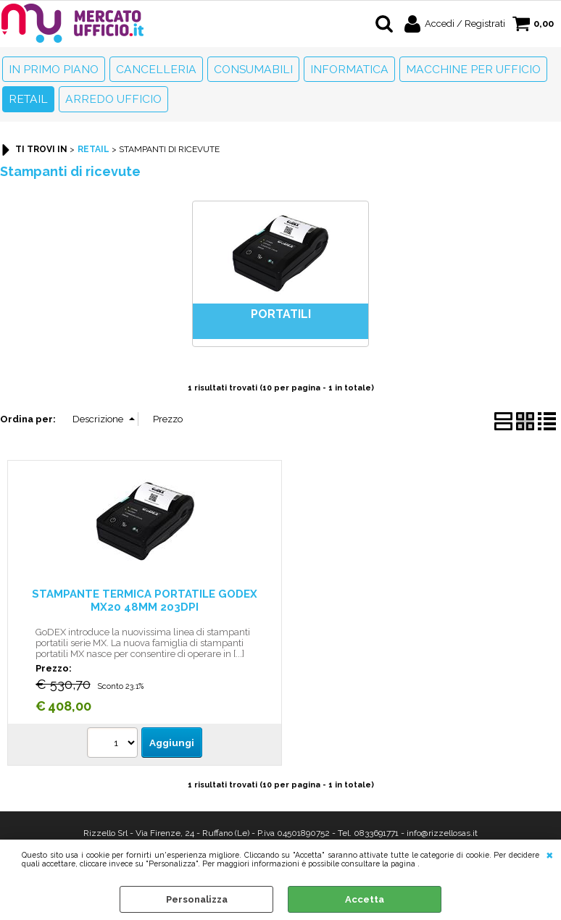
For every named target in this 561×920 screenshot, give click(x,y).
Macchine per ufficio (473, 69)
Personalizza (197, 899)
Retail (28, 99)
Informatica (349, 69)
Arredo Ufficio (113, 99)
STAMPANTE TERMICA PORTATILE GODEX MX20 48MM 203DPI (144, 600)
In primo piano (54, 69)
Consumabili (253, 69)
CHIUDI (550, 854)
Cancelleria (156, 69)
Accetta (364, 899)
